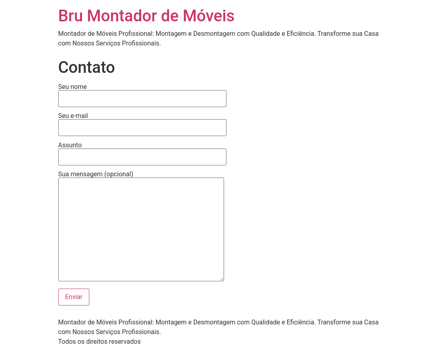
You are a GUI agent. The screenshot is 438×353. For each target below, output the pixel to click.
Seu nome (142, 93)
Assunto (142, 151)
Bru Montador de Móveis (146, 15)
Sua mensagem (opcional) (141, 227)
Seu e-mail (142, 122)
